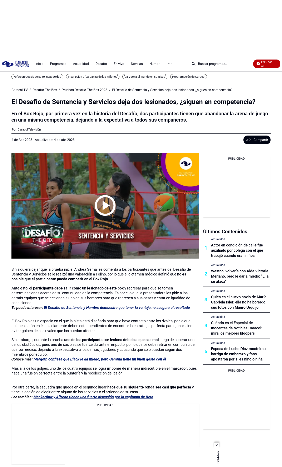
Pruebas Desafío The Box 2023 (84, 90)
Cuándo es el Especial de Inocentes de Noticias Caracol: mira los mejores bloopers (236, 328)
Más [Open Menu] (169, 63)
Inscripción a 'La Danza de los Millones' (93, 76)
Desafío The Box (45, 90)
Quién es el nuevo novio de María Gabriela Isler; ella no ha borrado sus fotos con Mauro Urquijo (239, 302)
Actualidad (218, 239)
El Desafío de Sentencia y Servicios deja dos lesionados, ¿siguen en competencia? (172, 90)
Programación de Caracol (188, 76)
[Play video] (105, 205)
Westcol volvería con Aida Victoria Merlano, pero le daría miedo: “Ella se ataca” (240, 276)
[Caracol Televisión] (29, 129)
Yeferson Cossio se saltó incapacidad (37, 76)
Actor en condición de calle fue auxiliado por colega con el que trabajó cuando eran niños (237, 250)
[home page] (15, 64)
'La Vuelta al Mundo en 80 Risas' (144, 76)
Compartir (257, 140)
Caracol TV (19, 90)
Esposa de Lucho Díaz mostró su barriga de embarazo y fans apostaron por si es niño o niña (238, 353)
